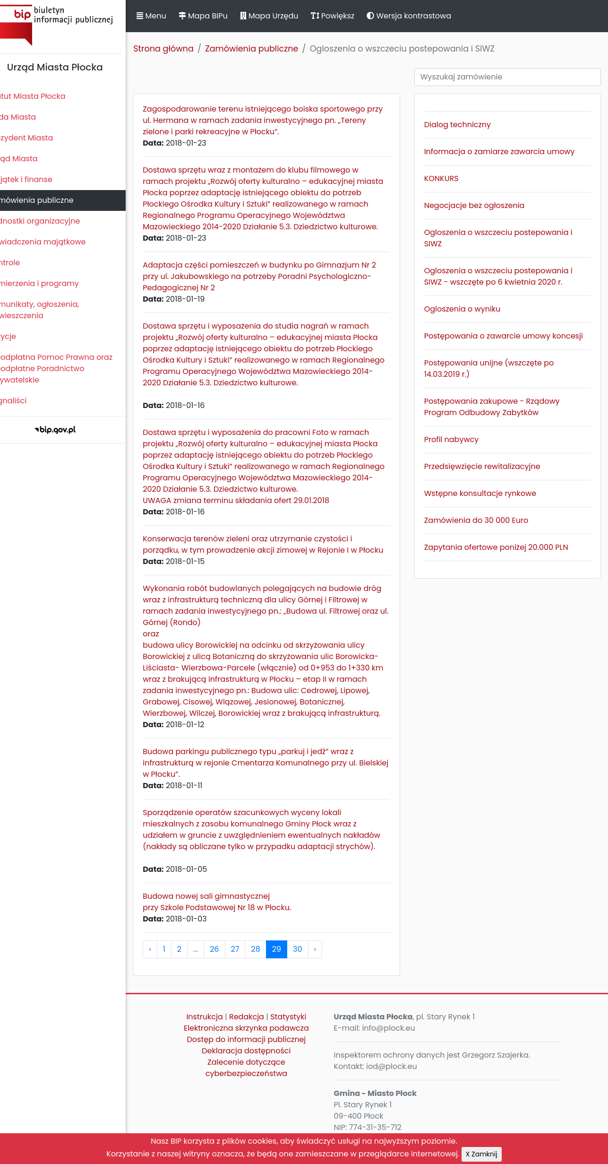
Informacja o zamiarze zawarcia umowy (506, 151)
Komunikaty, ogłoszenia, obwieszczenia (50, 310)
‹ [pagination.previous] (166, 960)
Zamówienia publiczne (47, 200)
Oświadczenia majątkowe (53, 241)
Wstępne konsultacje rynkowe (487, 493)
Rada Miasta (28, 117)
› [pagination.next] (331, 960)
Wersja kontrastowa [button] (425, 15)
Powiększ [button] (348, 15)
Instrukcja (216, 1028)
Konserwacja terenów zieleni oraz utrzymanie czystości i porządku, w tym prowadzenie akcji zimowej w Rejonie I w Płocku (266, 550)
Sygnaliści (24, 400)
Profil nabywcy (458, 439)
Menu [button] (167, 15)
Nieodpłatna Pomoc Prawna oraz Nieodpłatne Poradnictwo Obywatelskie (66, 368)
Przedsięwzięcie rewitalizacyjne (489, 466)
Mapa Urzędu (285, 15)
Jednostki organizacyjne (50, 221)
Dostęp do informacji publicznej (258, 1050)
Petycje (18, 336)
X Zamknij (481, 1154)
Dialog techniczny (464, 124)
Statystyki (300, 1028)
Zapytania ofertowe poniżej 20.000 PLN (503, 547)
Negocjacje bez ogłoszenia (481, 205)
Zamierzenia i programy (50, 283)
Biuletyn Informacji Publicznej (70, 25)
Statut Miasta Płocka (43, 96)
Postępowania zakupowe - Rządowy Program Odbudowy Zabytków (498, 407)
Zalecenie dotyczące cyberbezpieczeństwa (258, 1079)
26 (230, 960)
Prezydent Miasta (37, 137)
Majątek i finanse (37, 179)
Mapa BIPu (218, 15)
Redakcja (258, 1028)
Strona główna (179, 48)
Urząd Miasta (29, 158)
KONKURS (448, 178)
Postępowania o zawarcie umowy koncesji (510, 335)
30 (313, 960)
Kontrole (20, 262)
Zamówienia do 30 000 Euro (483, 520)
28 (271, 960)
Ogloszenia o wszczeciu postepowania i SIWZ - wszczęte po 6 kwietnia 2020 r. (505, 276)
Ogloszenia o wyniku (469, 309)
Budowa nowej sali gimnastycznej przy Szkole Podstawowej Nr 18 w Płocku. (233, 913)
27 (251, 960)
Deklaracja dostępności (258, 1062)
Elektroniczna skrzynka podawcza (258, 1039)
